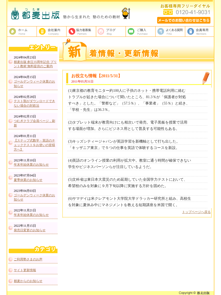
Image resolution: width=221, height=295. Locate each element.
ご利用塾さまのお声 (28, 259)
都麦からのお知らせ (28, 281)
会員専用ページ (200, 31)
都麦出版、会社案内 (52, 31)
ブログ (111, 31)
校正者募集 (81, 31)
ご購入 (141, 31)
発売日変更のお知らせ (30, 230)
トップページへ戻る (196, 212)
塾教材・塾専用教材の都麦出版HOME (22, 31)
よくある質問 (170, 31)
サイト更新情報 (25, 270)
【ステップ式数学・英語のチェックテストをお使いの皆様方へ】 (34, 145)
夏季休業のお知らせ (28, 180)
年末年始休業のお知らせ (31, 164)
